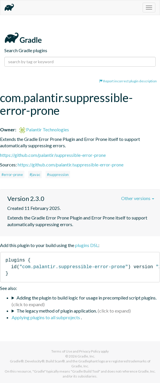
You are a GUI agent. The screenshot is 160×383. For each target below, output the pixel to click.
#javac (35, 174)
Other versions (137, 198)
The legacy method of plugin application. (57, 310)
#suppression (58, 174)
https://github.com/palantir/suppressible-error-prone (53, 155)
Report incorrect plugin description (128, 81)
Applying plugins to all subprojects (46, 317)
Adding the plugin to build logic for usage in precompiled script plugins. (87, 297)
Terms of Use (61, 351)
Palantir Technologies (44, 129)
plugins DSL (86, 245)
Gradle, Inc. (86, 356)
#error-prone (12, 174)
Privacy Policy (89, 351)
